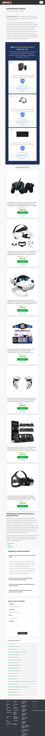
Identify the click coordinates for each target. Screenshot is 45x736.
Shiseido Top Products (13, 668)
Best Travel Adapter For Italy (14, 689)
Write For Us (8, 705)
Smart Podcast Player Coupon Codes (25, 726)
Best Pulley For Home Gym (13, 654)
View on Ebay (22, 216)
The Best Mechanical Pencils (14, 665)
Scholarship (9, 712)
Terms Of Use (8, 717)
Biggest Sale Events (15, 713)
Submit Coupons (16, 708)
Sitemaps (16, 720)
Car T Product (11, 643)
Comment (10, 547)
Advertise (8, 710)
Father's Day (30, 529)
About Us (8, 701)
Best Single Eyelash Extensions (14, 660)
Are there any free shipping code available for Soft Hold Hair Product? (22, 585)
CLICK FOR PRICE (22, 88)
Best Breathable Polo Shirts (14, 695)
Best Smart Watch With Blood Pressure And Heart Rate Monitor (21, 681)
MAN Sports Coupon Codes (24, 714)
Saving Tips (8, 708)
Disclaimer (16, 710)
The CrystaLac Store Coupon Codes (25, 730)
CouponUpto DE (9, 724)
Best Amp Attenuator (12, 662)
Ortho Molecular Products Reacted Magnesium (18, 686)
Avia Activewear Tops (12, 673)
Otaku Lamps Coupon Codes (25, 718)
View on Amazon (22, 215)
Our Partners (8, 721)
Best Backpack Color (12, 649)
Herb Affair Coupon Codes (24, 710)
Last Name (11, 609)
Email (10, 615)
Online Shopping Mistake (16, 717)
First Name (11, 604)
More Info (22, 212)
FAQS (9, 545)
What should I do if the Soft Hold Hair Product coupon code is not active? (20, 591)
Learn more (11, 543)
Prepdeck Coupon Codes (24, 722)
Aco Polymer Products (13, 692)
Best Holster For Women (13, 657)
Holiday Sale (15, 702)
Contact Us (16, 705)
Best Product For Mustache (14, 646)
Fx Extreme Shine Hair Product (14, 670)
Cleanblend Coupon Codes (24, 706)
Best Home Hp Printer (12, 678)
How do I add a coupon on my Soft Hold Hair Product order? (22, 556)
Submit (22, 633)
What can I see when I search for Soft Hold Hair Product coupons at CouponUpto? (21, 578)
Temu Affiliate (15, 724)
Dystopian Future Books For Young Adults (17, 652)
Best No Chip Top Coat (13, 684)
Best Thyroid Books (12, 676)
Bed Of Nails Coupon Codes (25, 702)
